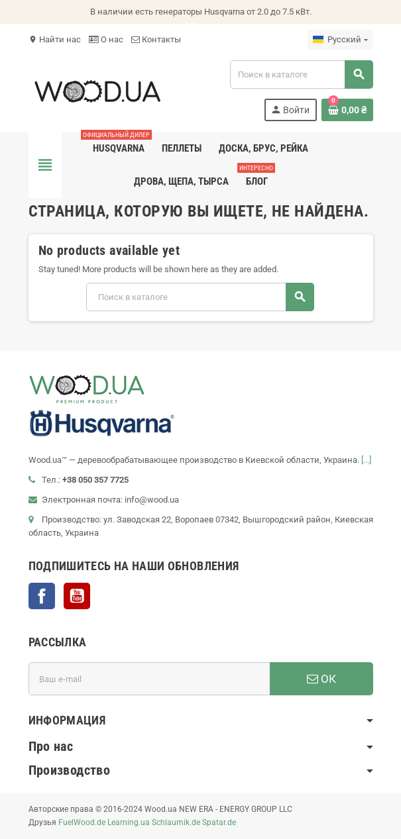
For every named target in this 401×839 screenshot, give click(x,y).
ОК (321, 678)
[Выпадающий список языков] (340, 40)
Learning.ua (128, 822)
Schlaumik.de (176, 822)
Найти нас (55, 39)
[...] (366, 460)
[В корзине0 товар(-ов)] (347, 110)
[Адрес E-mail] (149, 678)
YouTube (77, 596)
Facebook (42, 596)
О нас (106, 39)
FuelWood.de (81, 822)
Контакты (156, 39)
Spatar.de (219, 822)
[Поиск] (301, 74)
